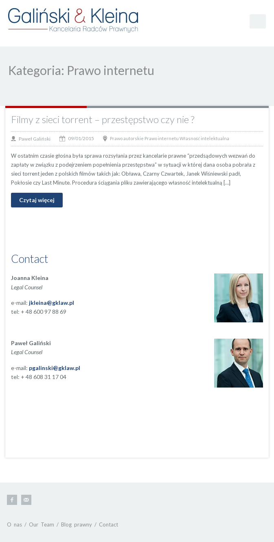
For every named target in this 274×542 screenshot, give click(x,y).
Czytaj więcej (37, 199)
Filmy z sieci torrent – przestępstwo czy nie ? (102, 119)
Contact (108, 524)
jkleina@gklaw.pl (51, 302)
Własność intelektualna (204, 138)
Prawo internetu (162, 138)
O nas (14, 524)
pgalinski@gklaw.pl (54, 367)
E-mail (26, 500)
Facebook (12, 500)
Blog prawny (76, 524)
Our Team (41, 524)
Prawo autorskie (127, 138)
